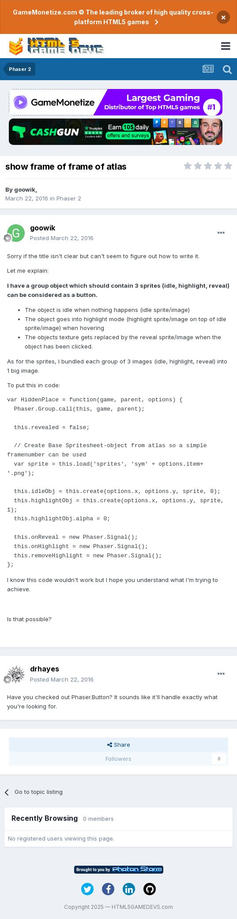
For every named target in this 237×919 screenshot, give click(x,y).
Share (118, 744)
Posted (62, 237)
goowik (24, 189)
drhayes (44, 668)
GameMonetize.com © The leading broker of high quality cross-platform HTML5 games (113, 17)
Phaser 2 (68, 198)
